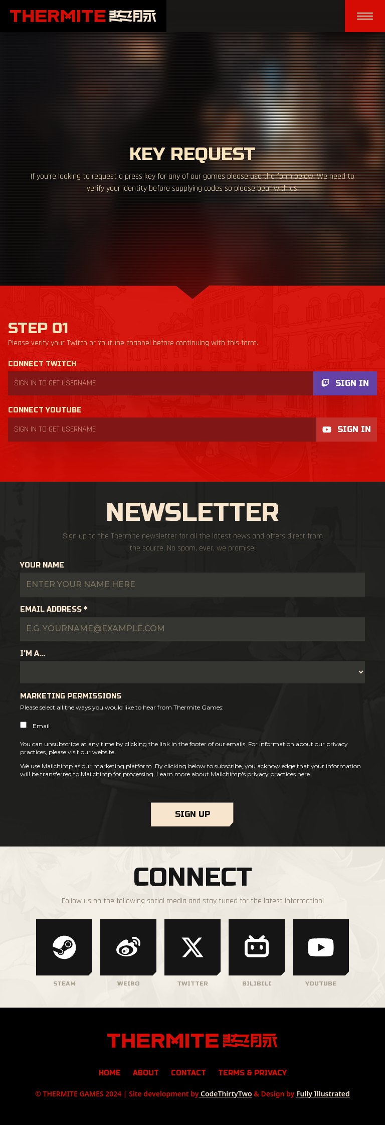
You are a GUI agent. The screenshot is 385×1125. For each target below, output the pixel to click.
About (146, 1073)
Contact (188, 1073)
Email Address (53, 609)
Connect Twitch (42, 364)
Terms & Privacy (252, 1073)
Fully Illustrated (323, 1093)
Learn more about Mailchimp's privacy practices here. (233, 774)
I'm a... (32, 653)
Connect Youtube (45, 410)
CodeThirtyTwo (225, 1093)
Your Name (42, 565)
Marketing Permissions (70, 696)
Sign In (345, 383)
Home (110, 1073)
